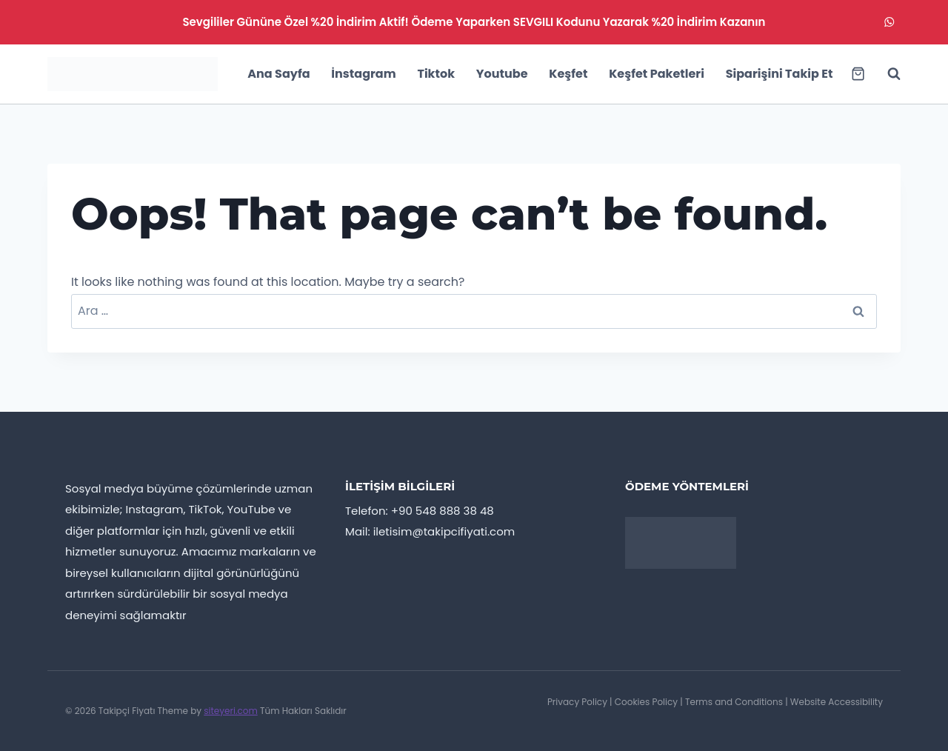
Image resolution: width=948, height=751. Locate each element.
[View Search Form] (886, 74)
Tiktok (436, 73)
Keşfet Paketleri (656, 73)
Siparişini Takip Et (779, 73)
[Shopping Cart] (858, 74)
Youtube (502, 73)
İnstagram (363, 73)
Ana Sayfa (278, 73)
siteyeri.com (231, 710)
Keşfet (568, 73)
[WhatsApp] (889, 22)
